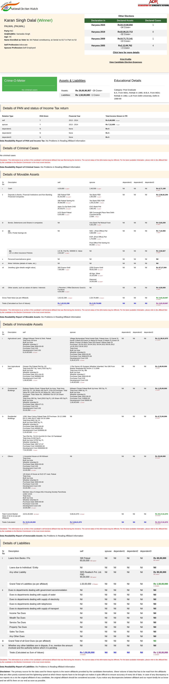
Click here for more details (126, 52)
